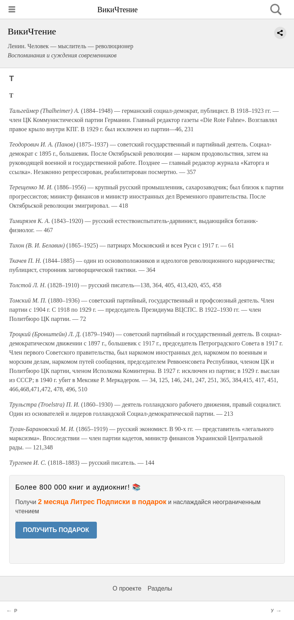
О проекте (127, 588)
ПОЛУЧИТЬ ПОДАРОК (56, 530)
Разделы (159, 588)
